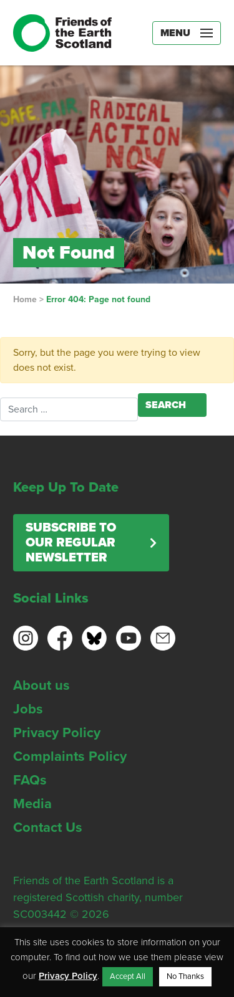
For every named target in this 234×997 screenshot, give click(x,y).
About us (41, 685)
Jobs (28, 709)
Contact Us (47, 827)
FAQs (30, 780)
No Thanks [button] (185, 976)
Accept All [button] (127, 976)
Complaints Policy (70, 756)
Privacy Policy (56, 733)
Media (32, 804)
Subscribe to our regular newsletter (71, 542)
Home (25, 299)
